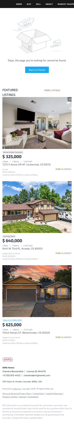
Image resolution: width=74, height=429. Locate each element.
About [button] (49, 4)
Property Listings (9, 397)
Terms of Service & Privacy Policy (17, 393)
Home (19, 4)
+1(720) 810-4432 (11, 375)
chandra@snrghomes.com (37, 375)
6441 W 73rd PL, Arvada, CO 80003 (22, 248)
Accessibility (33, 397)
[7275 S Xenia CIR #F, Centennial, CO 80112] (37, 123)
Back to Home (37, 69)
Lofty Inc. (17, 389)
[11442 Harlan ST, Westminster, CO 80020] (37, 291)
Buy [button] (29, 4)
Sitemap (22, 397)
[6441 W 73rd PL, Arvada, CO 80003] (37, 207)
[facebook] (4, 422)
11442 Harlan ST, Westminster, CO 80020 (26, 332)
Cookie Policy (39, 393)
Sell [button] (38, 4)
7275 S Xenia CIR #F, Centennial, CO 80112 (26, 164)
